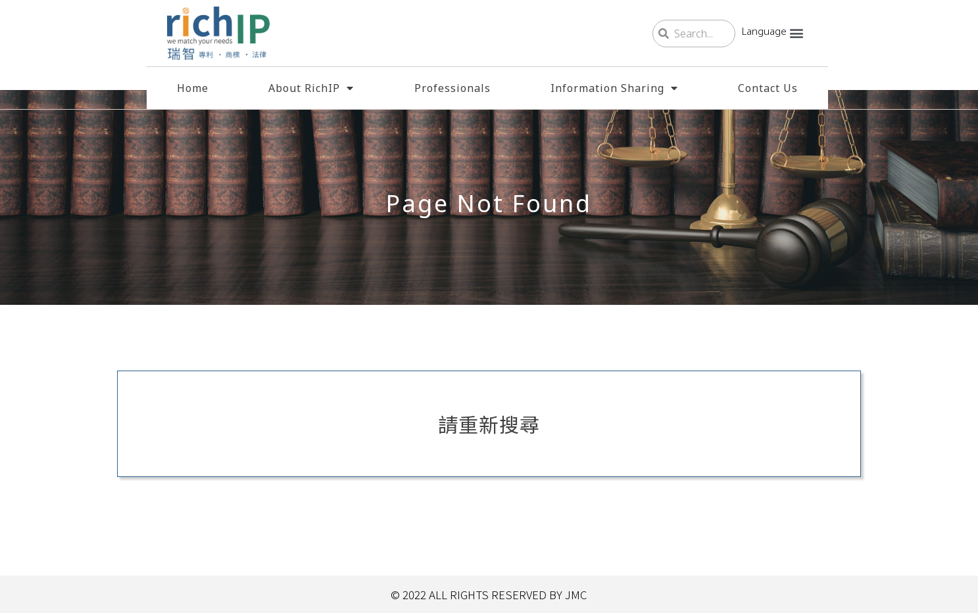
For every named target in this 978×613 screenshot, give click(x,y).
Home (192, 88)
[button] (797, 32)
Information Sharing (614, 88)
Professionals (452, 88)
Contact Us (768, 88)
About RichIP (311, 88)
